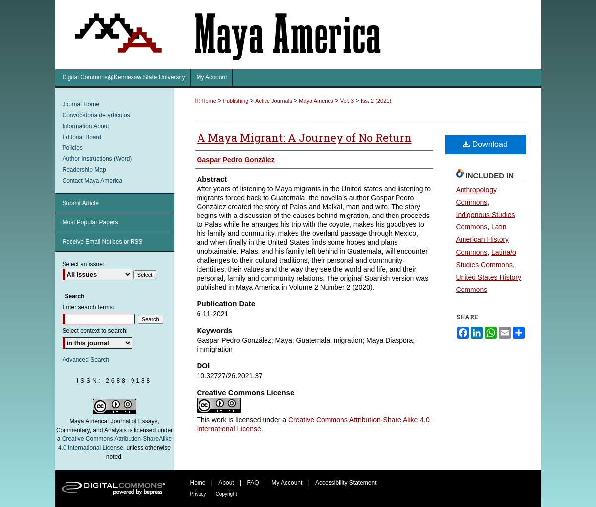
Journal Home (81, 104)
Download (485, 144)
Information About (86, 126)
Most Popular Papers (90, 222)
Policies (73, 148)
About (226, 482)
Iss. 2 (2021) (376, 101)
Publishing (236, 101)
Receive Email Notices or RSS (103, 241)
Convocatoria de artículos (96, 115)
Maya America (316, 101)
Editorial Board (82, 137)
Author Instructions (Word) (97, 158)
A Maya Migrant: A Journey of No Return (304, 137)
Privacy (198, 494)
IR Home (205, 101)
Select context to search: (95, 330)
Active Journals (273, 101)
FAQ (253, 482)
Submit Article (81, 203)
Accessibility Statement (345, 482)
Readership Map (84, 169)
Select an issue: (84, 264)
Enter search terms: (89, 307)
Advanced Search (86, 359)
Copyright (226, 494)
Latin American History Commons (482, 239)
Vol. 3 (347, 101)
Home (198, 482)
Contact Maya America (93, 180)
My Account (286, 482)
